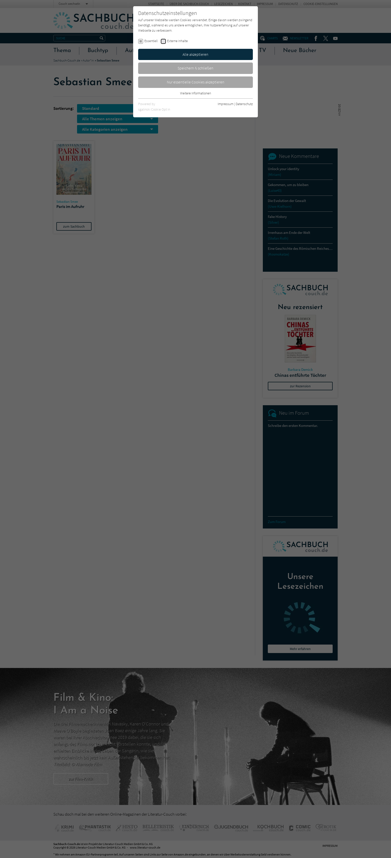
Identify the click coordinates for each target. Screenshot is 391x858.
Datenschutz (244, 104)
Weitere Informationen (195, 93)
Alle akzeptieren (195, 54)
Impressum (225, 104)
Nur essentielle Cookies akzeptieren (195, 81)
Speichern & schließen (195, 68)
